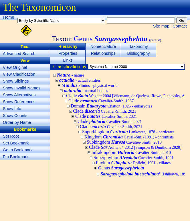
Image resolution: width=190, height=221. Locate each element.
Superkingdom (128, 131)
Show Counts (15, 115)
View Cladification (19, 74)
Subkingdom (124, 142)
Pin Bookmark (16, 156)
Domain (111, 105)
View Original (15, 67)
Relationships (103, 53)
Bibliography (138, 53)
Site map (161, 26)
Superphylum (134, 157)
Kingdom (129, 136)
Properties (67, 53)
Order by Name (17, 122)
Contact (180, 26)
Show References (19, 101)
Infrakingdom (131, 152)
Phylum (133, 162)
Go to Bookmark (18, 150)
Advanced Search (19, 53)
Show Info (12, 108)
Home (8, 17)
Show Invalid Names (21, 88)
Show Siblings (16, 81)
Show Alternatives (19, 95)
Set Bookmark (16, 143)
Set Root (11, 136)
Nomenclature (103, 46)
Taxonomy (138, 46)
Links (68, 60)
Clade (101, 100)
